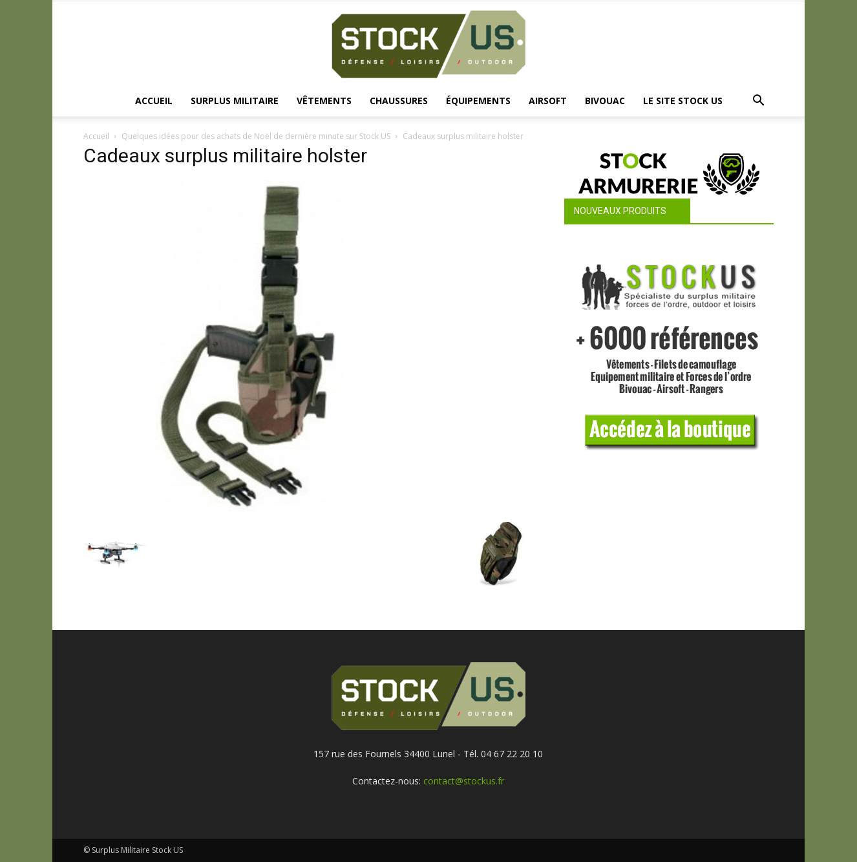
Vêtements (324, 100)
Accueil (154, 100)
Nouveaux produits (620, 211)
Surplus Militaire (235, 100)
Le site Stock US (683, 100)
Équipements (478, 100)
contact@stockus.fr (463, 781)
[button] (758, 102)
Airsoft (548, 100)
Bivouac (605, 100)
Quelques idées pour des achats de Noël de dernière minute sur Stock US (256, 136)
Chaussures (399, 100)
